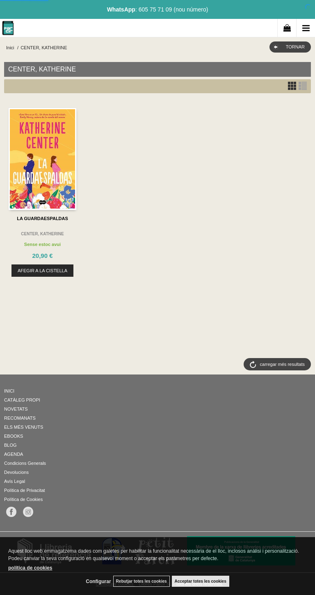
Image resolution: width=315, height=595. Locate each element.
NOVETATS (16, 409)
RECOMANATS (20, 418)
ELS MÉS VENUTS (23, 427)
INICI (9, 390)
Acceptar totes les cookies (200, 581)
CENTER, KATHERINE (42, 234)
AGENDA (13, 454)
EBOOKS (13, 436)
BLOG (10, 445)
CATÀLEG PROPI (22, 399)
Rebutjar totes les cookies (141, 581)
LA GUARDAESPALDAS (42, 218)
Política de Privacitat (24, 490)
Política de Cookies (23, 499)
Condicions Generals (25, 463)
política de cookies (30, 568)
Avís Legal (14, 481)
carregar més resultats (282, 364)
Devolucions (16, 472)
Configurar (98, 581)
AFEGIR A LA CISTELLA (42, 270)
